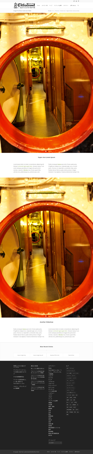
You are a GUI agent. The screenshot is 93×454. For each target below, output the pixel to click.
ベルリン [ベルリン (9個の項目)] (68, 390)
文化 (49, 410)
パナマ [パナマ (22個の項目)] (73, 382)
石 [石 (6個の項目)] (77, 404)
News (50, 368)
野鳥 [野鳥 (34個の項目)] (75, 412)
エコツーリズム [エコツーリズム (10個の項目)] (75, 373)
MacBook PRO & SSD (54, 355)
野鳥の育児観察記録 (53, 433)
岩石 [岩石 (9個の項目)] (71, 399)
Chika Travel (21, 451)
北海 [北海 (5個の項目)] (67, 397)
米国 (49, 418)
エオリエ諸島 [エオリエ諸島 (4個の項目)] (69, 373)
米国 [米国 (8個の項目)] (67, 407)
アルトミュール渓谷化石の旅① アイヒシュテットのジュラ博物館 (37, 389)
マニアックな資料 (53, 401)
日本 (49, 412)
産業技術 (50, 416)
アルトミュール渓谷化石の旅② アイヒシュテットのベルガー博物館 (37, 383)
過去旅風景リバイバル (54, 427)
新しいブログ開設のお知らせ (37, 368)
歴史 (49, 414)
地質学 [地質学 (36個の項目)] (68, 399)
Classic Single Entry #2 (38, 355)
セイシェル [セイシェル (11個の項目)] (69, 382)
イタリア (50, 376)
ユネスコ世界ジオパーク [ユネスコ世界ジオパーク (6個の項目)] (71, 392)
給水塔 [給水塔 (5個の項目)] (71, 407)
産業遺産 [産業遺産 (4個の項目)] (74, 404)
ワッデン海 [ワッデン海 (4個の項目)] (69, 395)
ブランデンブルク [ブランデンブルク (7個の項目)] (70, 385)
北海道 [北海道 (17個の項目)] (71, 397)
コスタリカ (51, 381)
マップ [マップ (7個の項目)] (72, 390)
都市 (49, 429)
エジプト (50, 378)
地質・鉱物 (51, 406)
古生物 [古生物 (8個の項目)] (74, 397)
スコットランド (52, 385)
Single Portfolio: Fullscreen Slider (22, 11)
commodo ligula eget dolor (25, 166)
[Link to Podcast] (78, 1)
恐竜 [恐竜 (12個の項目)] (74, 399)
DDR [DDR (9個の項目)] (67, 368)
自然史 (50, 425)
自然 (49, 422)
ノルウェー (51, 393)
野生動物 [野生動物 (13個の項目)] (71, 412)
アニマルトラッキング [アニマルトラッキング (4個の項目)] (71, 370)
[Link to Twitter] (74, 1)
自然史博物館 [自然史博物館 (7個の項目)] (69, 409)
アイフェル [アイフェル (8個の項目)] (72, 368)
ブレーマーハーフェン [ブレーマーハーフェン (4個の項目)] (71, 387)
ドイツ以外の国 (52, 391)
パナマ (50, 395)
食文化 (50, 435)
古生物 (50, 404)
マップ (50, 399)
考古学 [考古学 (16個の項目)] (74, 407)
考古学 (50, 420)
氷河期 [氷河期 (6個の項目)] (75, 402)
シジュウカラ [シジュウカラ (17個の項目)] (69, 378)
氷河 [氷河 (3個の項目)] (72, 402)
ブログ (50, 397)
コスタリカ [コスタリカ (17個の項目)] (69, 375)
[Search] (78, 5)
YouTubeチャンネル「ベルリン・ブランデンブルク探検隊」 (55, 372)
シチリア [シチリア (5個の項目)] (74, 378)
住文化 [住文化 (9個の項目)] (73, 395)
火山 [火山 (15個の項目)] (70, 404)
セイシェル (51, 387)
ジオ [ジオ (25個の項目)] (67, 380)
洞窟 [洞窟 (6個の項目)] (67, 404)
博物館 (50, 403)
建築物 (50, 408)
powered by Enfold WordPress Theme (31, 451)
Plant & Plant (71, 355)
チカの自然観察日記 (18, 376)
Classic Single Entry (21, 355)
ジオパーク (51, 383)
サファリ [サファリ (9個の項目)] (73, 375)
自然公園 (50, 424)
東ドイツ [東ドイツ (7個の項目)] (68, 402)
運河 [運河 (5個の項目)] (67, 412)
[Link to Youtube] (76, 1)
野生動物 (50, 431)
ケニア (50, 379)
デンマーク (51, 389)
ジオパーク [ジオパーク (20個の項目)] (72, 380)
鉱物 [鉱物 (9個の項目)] (67, 414)
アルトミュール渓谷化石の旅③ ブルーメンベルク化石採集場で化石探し (37, 377)
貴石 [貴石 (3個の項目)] (73, 409)
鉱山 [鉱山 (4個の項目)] (78, 412)
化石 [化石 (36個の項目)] (76, 395)
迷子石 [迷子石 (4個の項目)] (77, 409)
